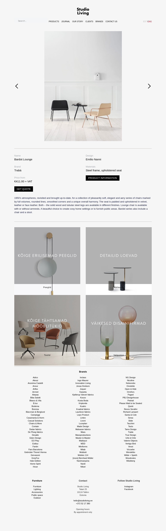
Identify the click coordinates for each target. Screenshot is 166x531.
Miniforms (83, 446)
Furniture (37, 481)
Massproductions (83, 435)
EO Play (35, 441)
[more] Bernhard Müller (83, 458)
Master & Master (83, 438)
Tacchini (130, 423)
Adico (35, 377)
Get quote (24, 189)
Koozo (83, 398)
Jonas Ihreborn (83, 386)
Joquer (83, 389)
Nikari (83, 467)
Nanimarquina (83, 461)
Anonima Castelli (35, 383)
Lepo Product (83, 415)
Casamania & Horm (35, 418)
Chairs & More (35, 423)
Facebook (128, 489)
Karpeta (83, 392)
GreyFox (35, 458)
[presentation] (16, 86)
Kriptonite (83, 403)
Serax (130, 418)
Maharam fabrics (83, 429)
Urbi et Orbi (131, 438)
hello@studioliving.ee (83, 500)
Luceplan (83, 423)
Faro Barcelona (35, 449)
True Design (130, 435)
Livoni (83, 421)
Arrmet (35, 392)
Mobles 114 (83, 455)
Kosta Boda (83, 400)
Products (54, 22)
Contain (35, 426)
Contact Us (111, 22)
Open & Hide (131, 389)
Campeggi (35, 415)
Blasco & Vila (35, 400)
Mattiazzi (83, 441)
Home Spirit (35, 464)
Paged (131, 395)
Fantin (35, 446)
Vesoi (130, 446)
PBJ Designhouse (131, 398)
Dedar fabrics (35, 429)
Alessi (35, 380)
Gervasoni (35, 455)
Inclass (83, 377)
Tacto (130, 426)
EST (145, 22)
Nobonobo (130, 383)
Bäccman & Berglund (35, 412)
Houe (35, 467)
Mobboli (83, 452)
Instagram (128, 486)
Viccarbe (131, 449)
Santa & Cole (131, 415)
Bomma (35, 409)
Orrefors (130, 392)
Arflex (35, 389)
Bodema (35, 406)
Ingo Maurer (83, 380)
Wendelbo (130, 452)
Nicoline (130, 380)
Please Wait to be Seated (130, 403)
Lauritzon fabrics (83, 412)
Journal (65, 22)
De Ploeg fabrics (35, 432)
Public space (37, 495)
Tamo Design (131, 429)
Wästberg (130, 461)
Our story (77, 22)
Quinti (130, 406)
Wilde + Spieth (130, 455)
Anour (35, 386)
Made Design (83, 426)
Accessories (37, 492)
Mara (83, 432)
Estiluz (35, 444)
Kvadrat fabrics (83, 409)
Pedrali (131, 400)
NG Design (131, 377)
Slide (130, 421)
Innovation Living (83, 383)
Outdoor (37, 498)
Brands (99, 22)
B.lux (35, 403)
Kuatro (83, 406)
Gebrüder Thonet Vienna (35, 452)
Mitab (83, 449)
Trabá (130, 432)
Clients (89, 22)
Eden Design (35, 438)
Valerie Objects (130, 441)
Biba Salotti (35, 398)
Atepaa (35, 395)
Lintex (83, 418)
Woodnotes (131, 458)
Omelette (131, 386)
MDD (83, 444)
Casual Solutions (35, 421)
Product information (102, 178)
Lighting (37, 489)
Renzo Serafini (130, 409)
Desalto (35, 435)
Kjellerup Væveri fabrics (83, 395)
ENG (149, 22)
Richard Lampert (130, 412)
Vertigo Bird (131, 444)
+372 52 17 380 (83, 503)
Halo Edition (35, 461)
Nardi (83, 464)
